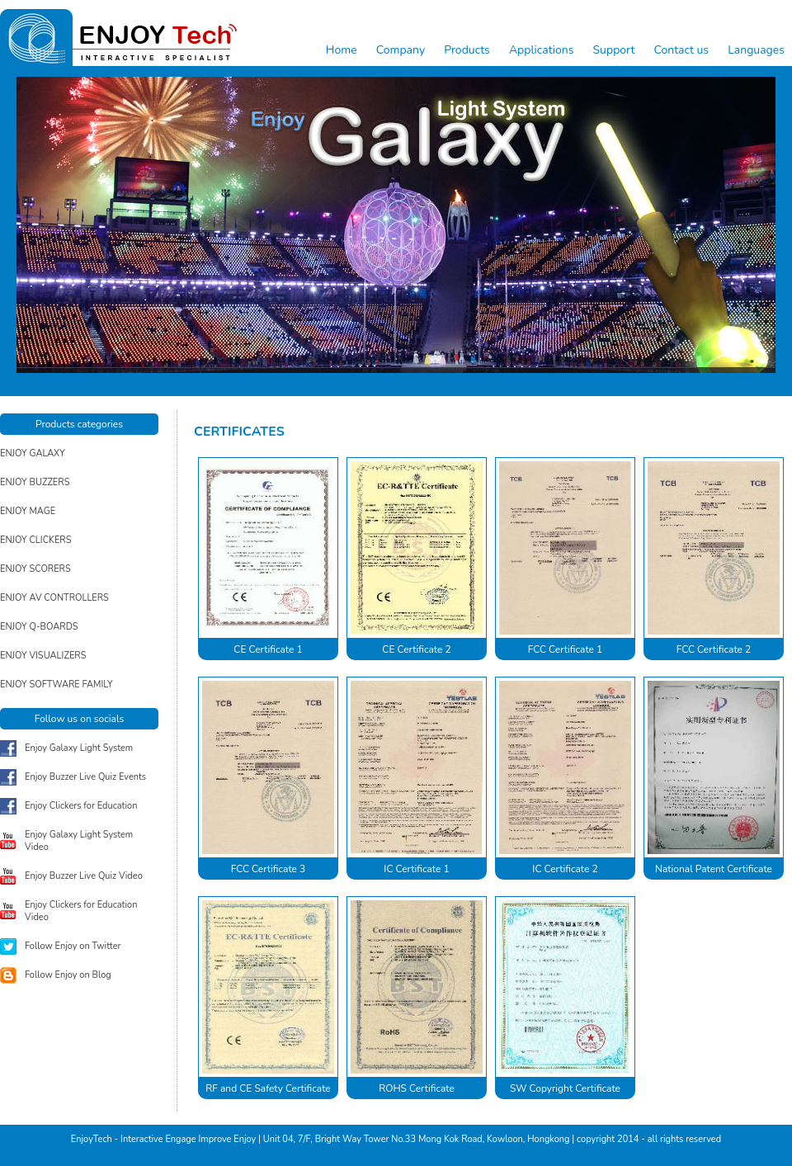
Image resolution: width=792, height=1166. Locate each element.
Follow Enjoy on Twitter (72, 946)
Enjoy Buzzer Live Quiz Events (85, 777)
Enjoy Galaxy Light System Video (79, 840)
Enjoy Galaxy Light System (79, 748)
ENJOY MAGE (27, 511)
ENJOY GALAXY (32, 453)
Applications (541, 50)
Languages (756, 50)
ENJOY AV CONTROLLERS (54, 598)
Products (467, 50)
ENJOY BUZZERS (34, 482)
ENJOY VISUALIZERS (43, 655)
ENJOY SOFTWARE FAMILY (56, 684)
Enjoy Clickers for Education (81, 806)
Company (400, 50)
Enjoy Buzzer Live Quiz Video (84, 876)
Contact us (681, 50)
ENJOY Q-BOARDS (39, 627)
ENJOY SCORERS (35, 569)
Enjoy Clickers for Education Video (81, 911)
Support (614, 50)
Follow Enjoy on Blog (68, 975)
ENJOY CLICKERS (35, 540)
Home (341, 50)
